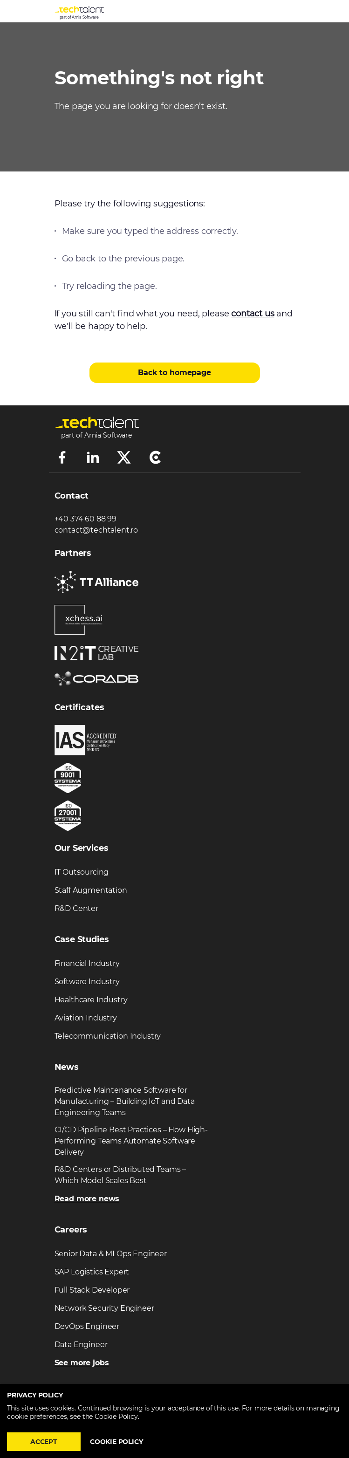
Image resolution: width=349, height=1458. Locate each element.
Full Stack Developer (92, 1290)
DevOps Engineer (87, 1326)
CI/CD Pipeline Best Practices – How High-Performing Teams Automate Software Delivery (131, 1141)
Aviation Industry (86, 1017)
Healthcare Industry (91, 999)
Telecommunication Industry (108, 1036)
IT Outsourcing (82, 872)
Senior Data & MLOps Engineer (111, 1253)
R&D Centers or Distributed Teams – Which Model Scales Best (120, 1175)
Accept (43, 1441)
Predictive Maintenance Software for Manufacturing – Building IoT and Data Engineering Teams (125, 1101)
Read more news (87, 1198)
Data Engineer (81, 1344)
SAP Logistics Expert (92, 1271)
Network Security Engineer (104, 1308)
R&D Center (76, 908)
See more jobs (82, 1362)
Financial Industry (87, 963)
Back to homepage (174, 372)
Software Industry (87, 981)
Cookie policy (116, 1441)
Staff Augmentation (91, 890)
